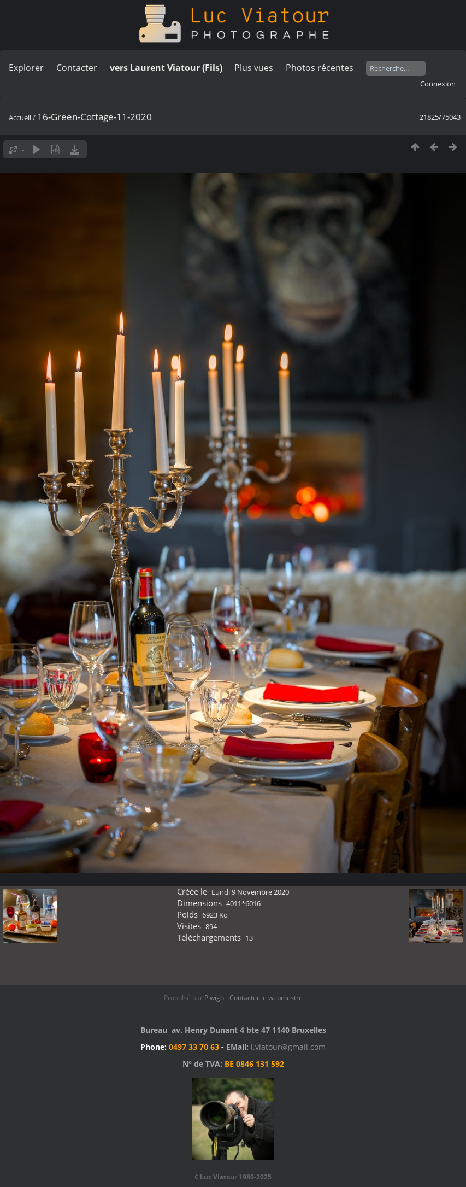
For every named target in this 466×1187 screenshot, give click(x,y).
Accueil (20, 117)
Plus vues (253, 68)
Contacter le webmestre (266, 997)
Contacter (76, 68)
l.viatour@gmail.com (288, 1047)
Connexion (438, 84)
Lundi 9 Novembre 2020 (250, 892)
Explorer (26, 68)
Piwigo (214, 997)
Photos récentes (319, 68)
